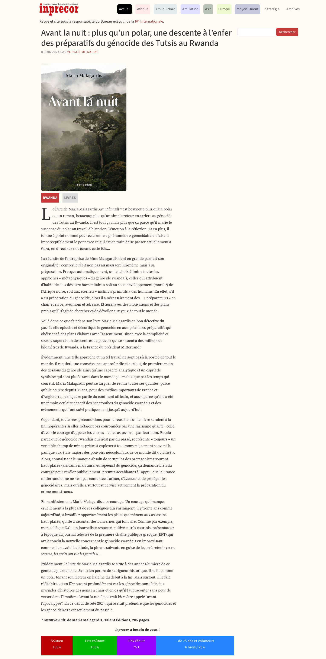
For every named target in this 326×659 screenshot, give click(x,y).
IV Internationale (149, 21)
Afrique (143, 9)
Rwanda (50, 197)
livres (70, 197)
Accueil (124, 9)
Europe (224, 9)
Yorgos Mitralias (83, 52)
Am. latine (190, 9)
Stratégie (272, 9)
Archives (293, 9)
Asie (208, 9)
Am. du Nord (165, 9)
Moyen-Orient (247, 9)
